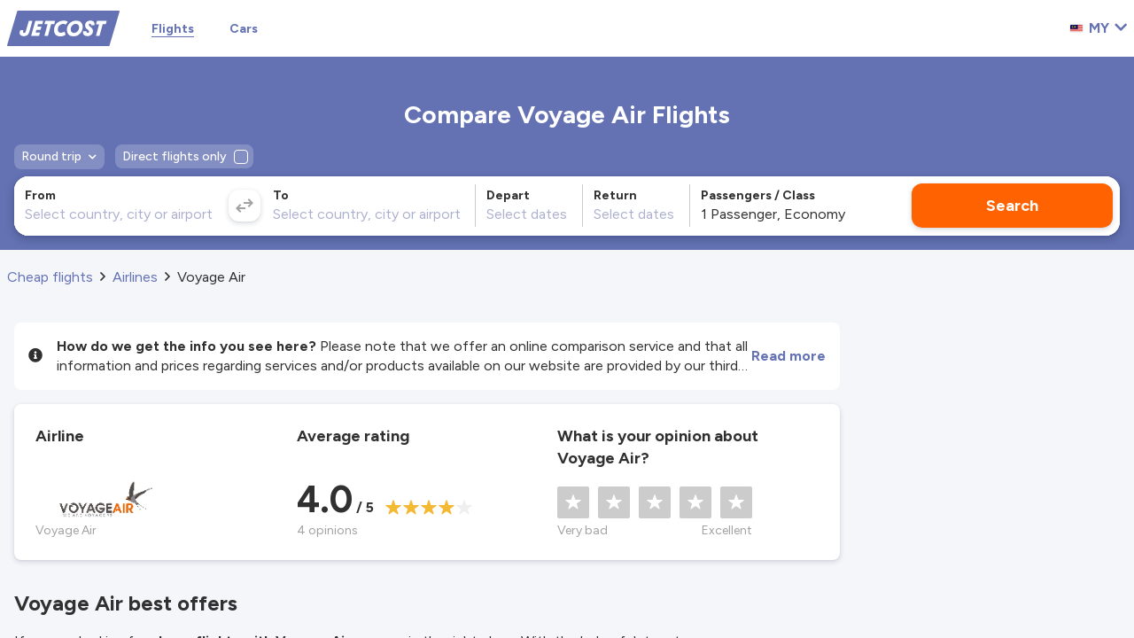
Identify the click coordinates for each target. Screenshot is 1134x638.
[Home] (63, 27)
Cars (243, 28)
